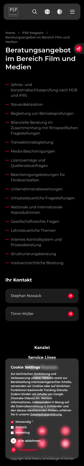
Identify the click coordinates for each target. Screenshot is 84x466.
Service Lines (42, 357)
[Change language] (47, 11)
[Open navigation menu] (72, 11)
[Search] (34, 11)
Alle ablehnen (25, 440)
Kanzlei (42, 347)
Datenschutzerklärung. (46, 414)
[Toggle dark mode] (59, 11)
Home (10, 33)
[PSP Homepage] (13, 11)
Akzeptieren (24, 449)
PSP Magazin (32, 33)
